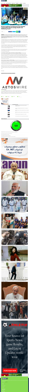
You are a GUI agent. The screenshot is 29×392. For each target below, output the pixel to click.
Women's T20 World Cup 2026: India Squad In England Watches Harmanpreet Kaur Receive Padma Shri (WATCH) (14, 228)
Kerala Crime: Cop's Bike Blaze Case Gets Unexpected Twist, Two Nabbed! (13, 244)
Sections (24, 3)
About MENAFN (3, 387)
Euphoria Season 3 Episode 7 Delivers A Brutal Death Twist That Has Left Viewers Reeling (14, 261)
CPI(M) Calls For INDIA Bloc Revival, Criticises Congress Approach (11, 180)
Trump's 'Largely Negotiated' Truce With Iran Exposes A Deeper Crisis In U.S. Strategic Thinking (13, 280)
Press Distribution (8, 3)
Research (17, 3)
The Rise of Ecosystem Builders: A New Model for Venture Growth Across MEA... (8, 136)
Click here (6, 380)
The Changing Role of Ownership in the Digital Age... (6, 135)
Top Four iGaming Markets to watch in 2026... (5, 134)
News (4, 3)
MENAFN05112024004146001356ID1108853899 (8, 73)
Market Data (13, 3)
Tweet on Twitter (14, 31)
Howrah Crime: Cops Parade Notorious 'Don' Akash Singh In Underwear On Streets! (13, 212)
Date (2, 31)
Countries (20, 3)
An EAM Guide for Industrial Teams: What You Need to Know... (6, 133)
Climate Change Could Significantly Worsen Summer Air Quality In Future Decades (13, 318)
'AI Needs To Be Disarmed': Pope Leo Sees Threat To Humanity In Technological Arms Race (14, 299)
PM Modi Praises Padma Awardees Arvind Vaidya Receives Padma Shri (12, 196)
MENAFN (2, 34)
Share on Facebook (10, 31)
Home (1, 3)
